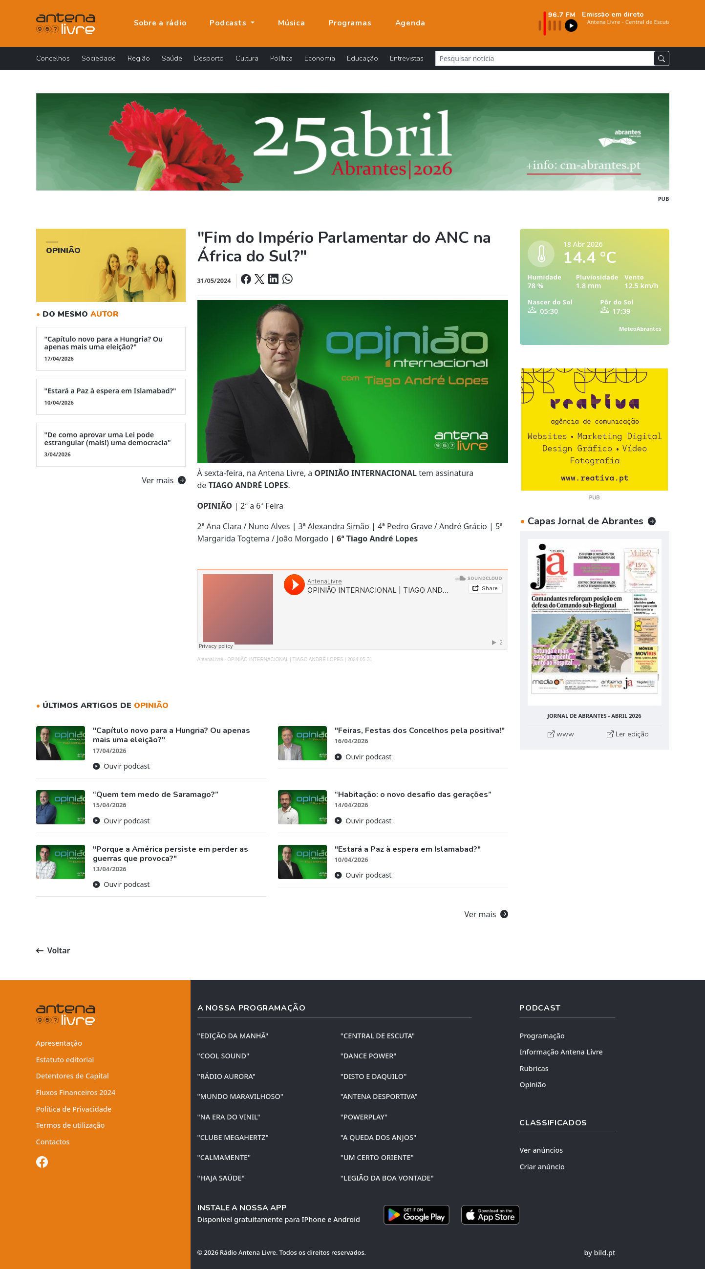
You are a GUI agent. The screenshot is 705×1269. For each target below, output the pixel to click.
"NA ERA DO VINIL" (228, 1116)
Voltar (53, 950)
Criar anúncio (541, 1166)
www (561, 734)
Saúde (172, 58)
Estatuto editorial (65, 1059)
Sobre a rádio (160, 23)
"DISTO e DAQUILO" (374, 1076)
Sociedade (99, 58)
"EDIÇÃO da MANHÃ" (233, 1035)
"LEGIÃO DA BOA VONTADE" (387, 1178)
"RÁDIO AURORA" (226, 1076)
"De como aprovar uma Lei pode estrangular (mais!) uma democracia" (110, 444)
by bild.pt (600, 1252)
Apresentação (59, 1043)
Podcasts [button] (229, 23)
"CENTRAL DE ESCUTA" (378, 1035)
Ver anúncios (541, 1150)
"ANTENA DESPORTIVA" (379, 1096)
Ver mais (164, 480)
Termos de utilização (70, 1125)
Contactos (53, 1141)
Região (139, 58)
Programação (541, 1035)
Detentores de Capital (72, 1075)
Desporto (209, 58)
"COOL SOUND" (223, 1055)
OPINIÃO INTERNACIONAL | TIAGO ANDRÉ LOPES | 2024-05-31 (299, 659)
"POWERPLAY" (364, 1116)
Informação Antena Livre (560, 1051)
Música (291, 23)
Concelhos (53, 58)
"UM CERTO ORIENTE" (377, 1157)
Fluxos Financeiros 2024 (76, 1092)
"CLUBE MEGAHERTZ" (233, 1137)
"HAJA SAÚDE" (221, 1178)
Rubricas (533, 1068)
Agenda (410, 23)
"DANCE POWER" (369, 1055)
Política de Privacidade (74, 1109)
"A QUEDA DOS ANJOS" (378, 1137)
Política (281, 58)
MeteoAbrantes (640, 328)
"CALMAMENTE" (224, 1157)
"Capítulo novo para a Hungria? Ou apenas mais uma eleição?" (110, 348)
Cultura (246, 58)
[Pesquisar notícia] (544, 58)
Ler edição (628, 734)
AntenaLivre (210, 659)
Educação (362, 58)
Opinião (532, 1084)
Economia (319, 58)
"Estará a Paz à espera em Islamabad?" (110, 396)
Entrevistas (407, 58)
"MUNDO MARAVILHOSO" (240, 1096)
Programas (350, 23)
